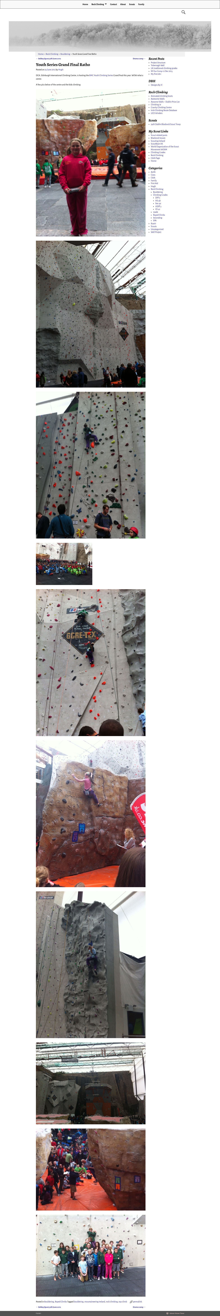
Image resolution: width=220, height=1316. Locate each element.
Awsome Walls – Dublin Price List (165, 102)
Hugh (153, 186)
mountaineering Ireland (94, 1302)
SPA (154, 220)
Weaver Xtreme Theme (177, 1313)
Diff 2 (157, 198)
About (123, 4)
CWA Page (155, 158)
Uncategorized (157, 229)
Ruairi (153, 223)
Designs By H (156, 85)
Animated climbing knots (162, 96)
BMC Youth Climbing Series (101, 75)
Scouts (132, 4)
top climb (123, 1302)
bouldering (78, 1302)
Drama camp (139, 59)
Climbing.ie (156, 104)
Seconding (157, 218)
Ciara (153, 175)
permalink (137, 1302)
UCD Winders (156, 113)
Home (85, 4)
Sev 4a (158, 203)
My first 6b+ (156, 74)
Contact (113, 4)
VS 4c (157, 209)
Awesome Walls (158, 99)
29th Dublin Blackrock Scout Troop (166, 124)
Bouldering (65, 54)
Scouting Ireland (158, 141)
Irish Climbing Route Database (164, 110)
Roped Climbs (61, 1302)
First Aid (154, 183)
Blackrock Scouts (158, 138)
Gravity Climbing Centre (161, 107)
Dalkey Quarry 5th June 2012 (48, 59)
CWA (153, 178)
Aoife (153, 172)
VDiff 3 (158, 206)
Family (141, 4)
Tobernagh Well (157, 65)
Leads (155, 212)
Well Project (156, 232)
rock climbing (112, 1302)
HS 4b (158, 201)
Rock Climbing (97, 4)
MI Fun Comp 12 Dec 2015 (162, 71)
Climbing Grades (158, 152)
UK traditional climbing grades (164, 68)
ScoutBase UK (157, 144)
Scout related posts (159, 135)
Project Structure (158, 63)
